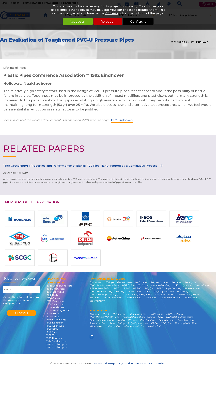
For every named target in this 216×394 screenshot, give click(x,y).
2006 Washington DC (58, 310)
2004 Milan (52, 313)
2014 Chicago (53, 298)
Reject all (107, 21)
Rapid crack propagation (137, 294)
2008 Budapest (55, 307)
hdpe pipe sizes (137, 314)
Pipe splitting (116, 291)
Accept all (78, 21)
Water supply (97, 300)
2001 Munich (53, 316)
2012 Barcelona (55, 301)
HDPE (106, 314)
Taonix (97, 363)
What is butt (154, 326)
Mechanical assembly (102, 320)
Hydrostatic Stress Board (195, 285)
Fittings (109, 282)
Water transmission (170, 297)
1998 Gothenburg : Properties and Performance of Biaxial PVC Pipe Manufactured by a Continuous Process (80, 165)
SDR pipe (159, 294)
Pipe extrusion (98, 291)
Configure (138, 21)
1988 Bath (52, 328)
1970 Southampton (56, 347)
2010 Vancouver (55, 304)
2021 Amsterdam (55, 288)
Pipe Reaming (186, 320)
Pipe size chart (98, 323)
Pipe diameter (192, 288)
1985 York (51, 332)
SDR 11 (171, 294)
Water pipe (190, 297)
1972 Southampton (56, 344)
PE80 (127, 288)
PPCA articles (178, 42)
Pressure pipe (184, 291)
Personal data (143, 363)
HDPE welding (174, 314)
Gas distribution (159, 282)
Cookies (111, 13)
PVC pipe (115, 294)
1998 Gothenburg (56, 319)
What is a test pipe (133, 326)
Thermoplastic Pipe (185, 323)
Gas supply (190, 282)
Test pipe (95, 297)
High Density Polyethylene (104, 317)
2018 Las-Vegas (55, 291)
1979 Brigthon (54, 338)
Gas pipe (176, 282)
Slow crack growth (188, 294)
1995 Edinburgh (54, 322)
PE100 (116, 288)
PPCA (147, 291)
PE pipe (148, 288)
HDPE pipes (156, 314)
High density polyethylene (104, 285)
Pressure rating (98, 294)
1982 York (51, 335)
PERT (159, 288)
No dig (121, 320)
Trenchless (150, 297)
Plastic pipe (133, 291)
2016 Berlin (52, 295)
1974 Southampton (56, 341)
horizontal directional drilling (139, 317)
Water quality (112, 326)
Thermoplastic (133, 297)
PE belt (137, 288)
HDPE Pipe (119, 314)
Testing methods (112, 297)
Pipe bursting (173, 288)
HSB (175, 285)
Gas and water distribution (132, 282)
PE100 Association (100, 288)
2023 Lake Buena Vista (59, 285)
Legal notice (125, 363)
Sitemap (110, 363)
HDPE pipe (128, 285)
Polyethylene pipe (164, 291)
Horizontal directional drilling (154, 285)
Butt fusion (96, 282)
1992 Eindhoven (199, 42)
